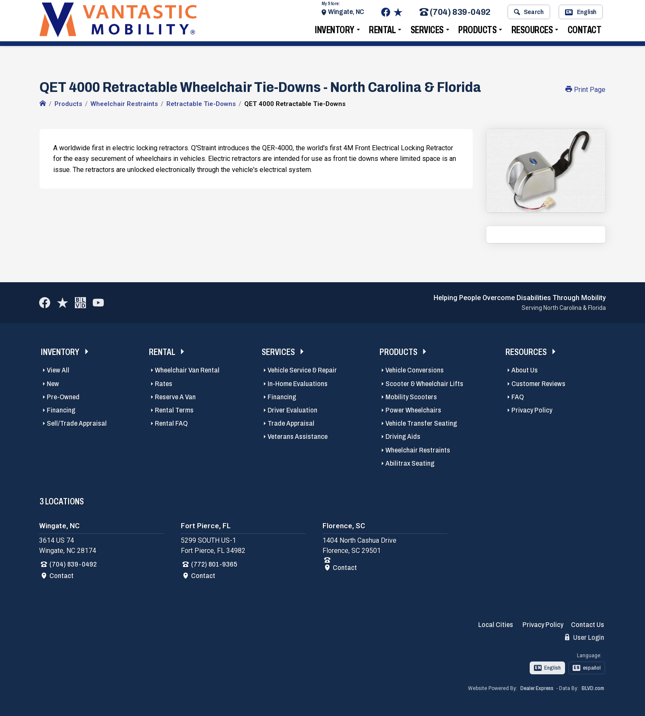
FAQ (517, 397)
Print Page (585, 90)
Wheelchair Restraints (417, 450)
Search (528, 14)
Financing (61, 410)
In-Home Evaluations (298, 383)
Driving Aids (402, 436)
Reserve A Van (175, 397)
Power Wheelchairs (413, 410)
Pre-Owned (63, 397)
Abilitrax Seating (409, 463)
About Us (524, 370)
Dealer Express (537, 688)
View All (58, 370)
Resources (532, 32)
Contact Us (587, 624)
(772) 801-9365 (214, 564)
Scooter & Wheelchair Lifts (424, 383)
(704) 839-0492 (455, 14)
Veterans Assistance (298, 436)
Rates (163, 383)
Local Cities (495, 624)
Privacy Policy (531, 410)
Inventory (334, 32)
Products (477, 32)
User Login (584, 637)
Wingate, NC (346, 13)
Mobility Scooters (411, 397)
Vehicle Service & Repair (302, 370)
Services (427, 32)
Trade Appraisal (291, 423)
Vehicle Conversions (414, 370)
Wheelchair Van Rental (187, 370)
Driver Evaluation (292, 410)
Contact (585, 32)
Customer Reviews (538, 383)
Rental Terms (174, 410)
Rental (382, 32)
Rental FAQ (171, 423)
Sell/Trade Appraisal (77, 423)
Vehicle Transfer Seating (421, 423)
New (53, 383)
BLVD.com (593, 688)
